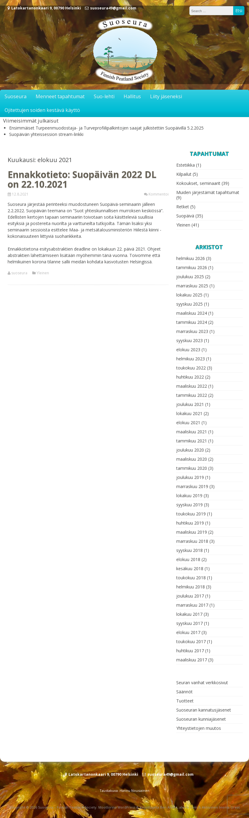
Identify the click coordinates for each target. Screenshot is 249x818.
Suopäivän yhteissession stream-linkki (46, 134)
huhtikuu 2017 (190, 650)
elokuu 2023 (188, 349)
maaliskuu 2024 (191, 313)
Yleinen (43, 273)
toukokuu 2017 (191, 641)
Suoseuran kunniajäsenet (201, 719)
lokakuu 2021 (189, 413)
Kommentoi (159, 194)
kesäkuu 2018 (189, 568)
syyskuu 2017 (189, 623)
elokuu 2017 (188, 632)
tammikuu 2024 (191, 322)
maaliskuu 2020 (191, 459)
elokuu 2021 (188, 422)
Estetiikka (185, 165)
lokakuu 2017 (189, 614)
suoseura (19, 273)
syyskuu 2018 (189, 550)
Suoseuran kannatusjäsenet (203, 710)
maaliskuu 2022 (191, 386)
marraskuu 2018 (192, 541)
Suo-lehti (104, 96)
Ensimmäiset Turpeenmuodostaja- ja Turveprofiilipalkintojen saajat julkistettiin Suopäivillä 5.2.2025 (106, 128)
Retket (182, 207)
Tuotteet (185, 701)
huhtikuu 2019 (190, 523)
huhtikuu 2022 (190, 377)
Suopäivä (185, 216)
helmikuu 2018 (190, 587)
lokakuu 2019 (189, 495)
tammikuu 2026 (191, 267)
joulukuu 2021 (190, 404)
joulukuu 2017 (190, 596)
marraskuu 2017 (192, 605)
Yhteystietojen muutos (198, 728)
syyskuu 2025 (189, 304)
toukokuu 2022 (191, 368)
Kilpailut (183, 174)
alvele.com (188, 807)
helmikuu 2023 (190, 359)
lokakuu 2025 (189, 295)
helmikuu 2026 (190, 258)
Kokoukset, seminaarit (198, 183)
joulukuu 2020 (190, 450)
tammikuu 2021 (191, 441)
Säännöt (184, 692)
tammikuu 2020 (191, 468)
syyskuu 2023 (189, 340)
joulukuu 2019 (190, 477)
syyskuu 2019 (189, 505)
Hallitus (132, 96)
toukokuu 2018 (191, 578)
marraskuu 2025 (192, 286)
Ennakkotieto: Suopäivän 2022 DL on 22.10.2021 (82, 179)
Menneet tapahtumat (60, 96)
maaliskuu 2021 (191, 432)
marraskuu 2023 (192, 331)
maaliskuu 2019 (191, 532)
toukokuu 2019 (191, 514)
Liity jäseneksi (166, 96)
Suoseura (15, 96)
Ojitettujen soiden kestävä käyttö (42, 110)
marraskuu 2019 (192, 486)
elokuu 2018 (188, 559)
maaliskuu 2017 (191, 660)
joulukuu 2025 (190, 276)
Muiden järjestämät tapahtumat (207, 192)
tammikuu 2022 (191, 395)
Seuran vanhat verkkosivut (202, 682)
